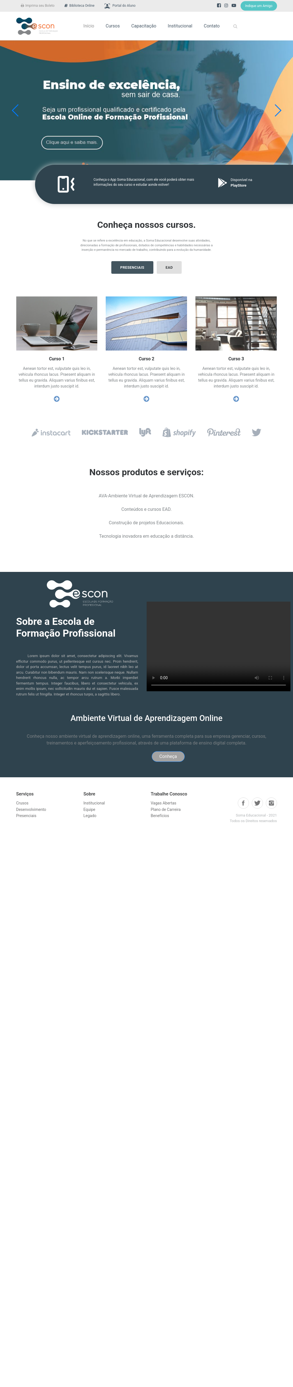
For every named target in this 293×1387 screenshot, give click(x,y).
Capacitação (143, 26)
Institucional (180, 26)
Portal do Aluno (120, 6)
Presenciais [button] (132, 267)
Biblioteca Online (79, 6)
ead (169, 267)
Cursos (113, 26)
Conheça (168, 756)
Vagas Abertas (163, 803)
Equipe (89, 809)
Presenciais (26, 815)
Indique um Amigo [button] (258, 6)
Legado (90, 815)
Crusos (22, 803)
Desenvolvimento (31, 809)
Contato (212, 26)
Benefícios (160, 815)
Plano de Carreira (166, 809)
